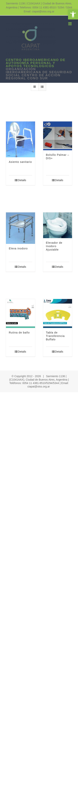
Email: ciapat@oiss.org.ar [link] (39, 11)
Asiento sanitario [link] (20, 161)
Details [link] (22, 180)
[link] (73, 14)
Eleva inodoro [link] (18, 248)
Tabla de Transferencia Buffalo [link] (55, 336)
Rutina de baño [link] (19, 332)
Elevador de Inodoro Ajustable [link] (54, 246)
